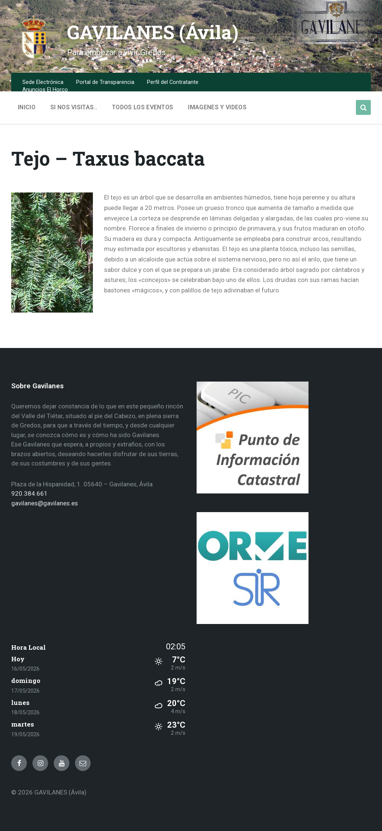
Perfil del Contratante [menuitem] (172, 82)
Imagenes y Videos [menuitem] (217, 107)
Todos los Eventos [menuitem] (142, 107)
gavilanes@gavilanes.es (44, 503)
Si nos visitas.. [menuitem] (73, 107)
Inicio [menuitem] (26, 107)
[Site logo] (33, 57)
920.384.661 (29, 493)
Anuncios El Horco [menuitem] (45, 89)
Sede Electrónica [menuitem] (42, 82)
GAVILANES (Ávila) (154, 31)
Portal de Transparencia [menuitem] (105, 82)
